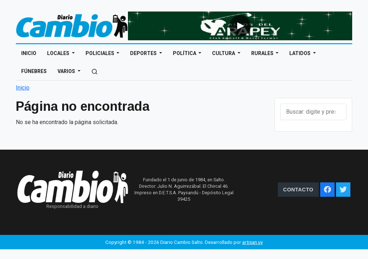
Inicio (28, 53)
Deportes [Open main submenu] (144, 53)
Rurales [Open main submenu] (263, 53)
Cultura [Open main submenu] (224, 53)
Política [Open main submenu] (185, 53)
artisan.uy (252, 242)
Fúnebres (34, 71)
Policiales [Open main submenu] (100, 53)
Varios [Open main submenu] (67, 71)
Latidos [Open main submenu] (300, 53)
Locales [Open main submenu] (58, 53)
